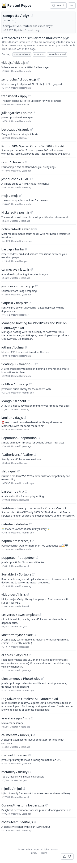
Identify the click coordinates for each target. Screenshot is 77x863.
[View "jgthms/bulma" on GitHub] (25, 347)
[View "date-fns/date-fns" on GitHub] (30, 524)
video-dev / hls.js (13, 594)
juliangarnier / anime (16, 113)
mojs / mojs (9, 196)
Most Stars (39, 54)
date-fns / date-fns (14, 524)
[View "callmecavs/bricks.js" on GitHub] (34, 735)
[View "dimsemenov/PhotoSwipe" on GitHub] (42, 678)
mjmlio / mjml (11, 788)
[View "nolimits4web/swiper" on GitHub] (35, 229)
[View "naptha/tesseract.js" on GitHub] (33, 540)
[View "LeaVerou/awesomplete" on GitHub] (39, 614)
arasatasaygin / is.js (15, 718)
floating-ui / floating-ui (17, 364)
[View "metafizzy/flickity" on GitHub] (29, 771)
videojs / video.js (13, 62)
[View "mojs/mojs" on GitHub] (20, 195)
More (9, 20)
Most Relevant (22, 54)
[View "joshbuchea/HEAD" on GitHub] (31, 179)
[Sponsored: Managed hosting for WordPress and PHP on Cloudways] (38, 331)
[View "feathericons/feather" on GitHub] (35, 454)
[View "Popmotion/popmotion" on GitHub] (38, 437)
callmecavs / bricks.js (16, 735)
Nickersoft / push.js (15, 212)
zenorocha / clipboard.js (18, 79)
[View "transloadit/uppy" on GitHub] (29, 96)
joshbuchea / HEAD (15, 179)
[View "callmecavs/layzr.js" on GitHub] (31, 269)
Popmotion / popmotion (19, 438)
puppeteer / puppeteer (18, 558)
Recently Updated (57, 54)
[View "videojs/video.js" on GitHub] (27, 62)
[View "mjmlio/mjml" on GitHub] (24, 788)
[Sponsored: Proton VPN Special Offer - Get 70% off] (38, 149)
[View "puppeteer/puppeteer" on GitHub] (37, 557)
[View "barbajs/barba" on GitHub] (25, 249)
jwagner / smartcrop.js (17, 286)
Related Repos (19, 5)
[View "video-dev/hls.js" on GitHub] (27, 594)
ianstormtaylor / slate (17, 635)
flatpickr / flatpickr (14, 303)
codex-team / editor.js (17, 822)
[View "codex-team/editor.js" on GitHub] (34, 822)
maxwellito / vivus (14, 755)
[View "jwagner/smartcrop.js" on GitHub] (36, 286)
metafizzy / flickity (14, 772)
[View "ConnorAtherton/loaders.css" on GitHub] (46, 805)
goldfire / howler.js (14, 384)
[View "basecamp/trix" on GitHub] (26, 491)
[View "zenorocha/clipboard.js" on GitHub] (38, 79)
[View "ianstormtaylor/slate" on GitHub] (34, 634)
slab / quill (8, 471)
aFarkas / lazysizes (14, 655)
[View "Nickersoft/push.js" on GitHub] (31, 212)
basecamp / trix (12, 491)
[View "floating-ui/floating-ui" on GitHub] (36, 364)
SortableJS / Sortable (16, 574)
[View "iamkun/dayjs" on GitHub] (24, 417)
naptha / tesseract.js (16, 541)
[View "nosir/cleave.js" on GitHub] (26, 162)
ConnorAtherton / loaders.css (22, 805)
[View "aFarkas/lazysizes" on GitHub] (30, 655)
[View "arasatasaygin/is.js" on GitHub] (32, 718)
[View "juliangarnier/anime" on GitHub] (34, 112)
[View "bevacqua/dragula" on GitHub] (31, 129)
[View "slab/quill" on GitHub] (18, 471)
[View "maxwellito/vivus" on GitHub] (29, 755)
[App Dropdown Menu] (72, 5)
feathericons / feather (17, 454)
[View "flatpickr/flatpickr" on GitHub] (30, 302)
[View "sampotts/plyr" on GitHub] (32, 15)
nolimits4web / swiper (17, 229)
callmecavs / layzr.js (15, 269)
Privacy (33, 852)
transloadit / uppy (14, 96)
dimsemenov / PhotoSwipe (20, 679)
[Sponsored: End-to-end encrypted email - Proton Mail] (38, 511)
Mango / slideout (13, 401)
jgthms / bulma (12, 347)
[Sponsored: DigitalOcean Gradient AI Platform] (38, 703)
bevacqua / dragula (15, 129)
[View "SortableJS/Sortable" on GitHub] (33, 574)
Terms (44, 852)
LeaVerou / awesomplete (19, 615)
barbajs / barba (12, 249)
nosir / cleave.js (12, 162)
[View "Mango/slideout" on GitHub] (28, 401)
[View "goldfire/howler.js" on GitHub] (30, 384)
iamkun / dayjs (12, 418)
